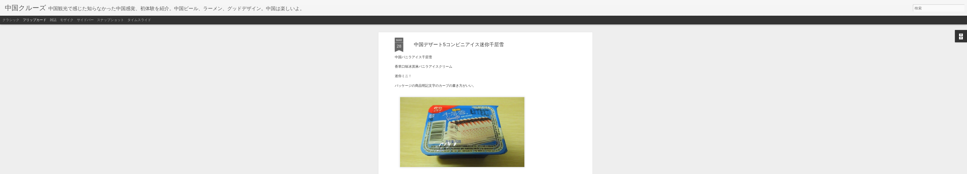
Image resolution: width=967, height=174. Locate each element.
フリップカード (34, 20)
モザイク (66, 20)
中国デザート (465, 71)
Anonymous (482, 64)
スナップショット (110, 20)
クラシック (10, 20)
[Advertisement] (459, 103)
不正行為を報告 (513, 170)
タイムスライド (139, 20)
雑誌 (53, 20)
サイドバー (85, 20)
